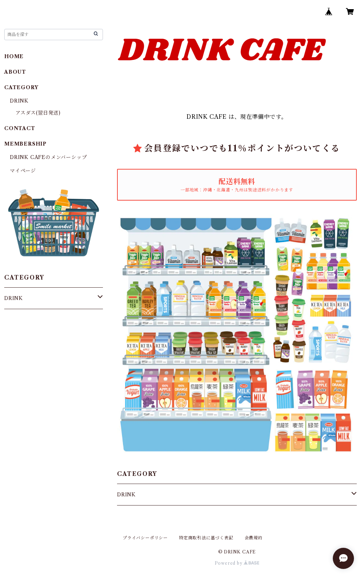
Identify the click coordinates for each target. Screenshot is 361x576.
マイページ (23, 170)
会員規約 (254, 537)
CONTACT (19, 128)
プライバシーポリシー (145, 537)
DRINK (126, 494)
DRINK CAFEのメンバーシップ (48, 157)
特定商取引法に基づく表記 (206, 537)
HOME (14, 56)
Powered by (237, 563)
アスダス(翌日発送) (38, 113)
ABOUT (15, 72)
